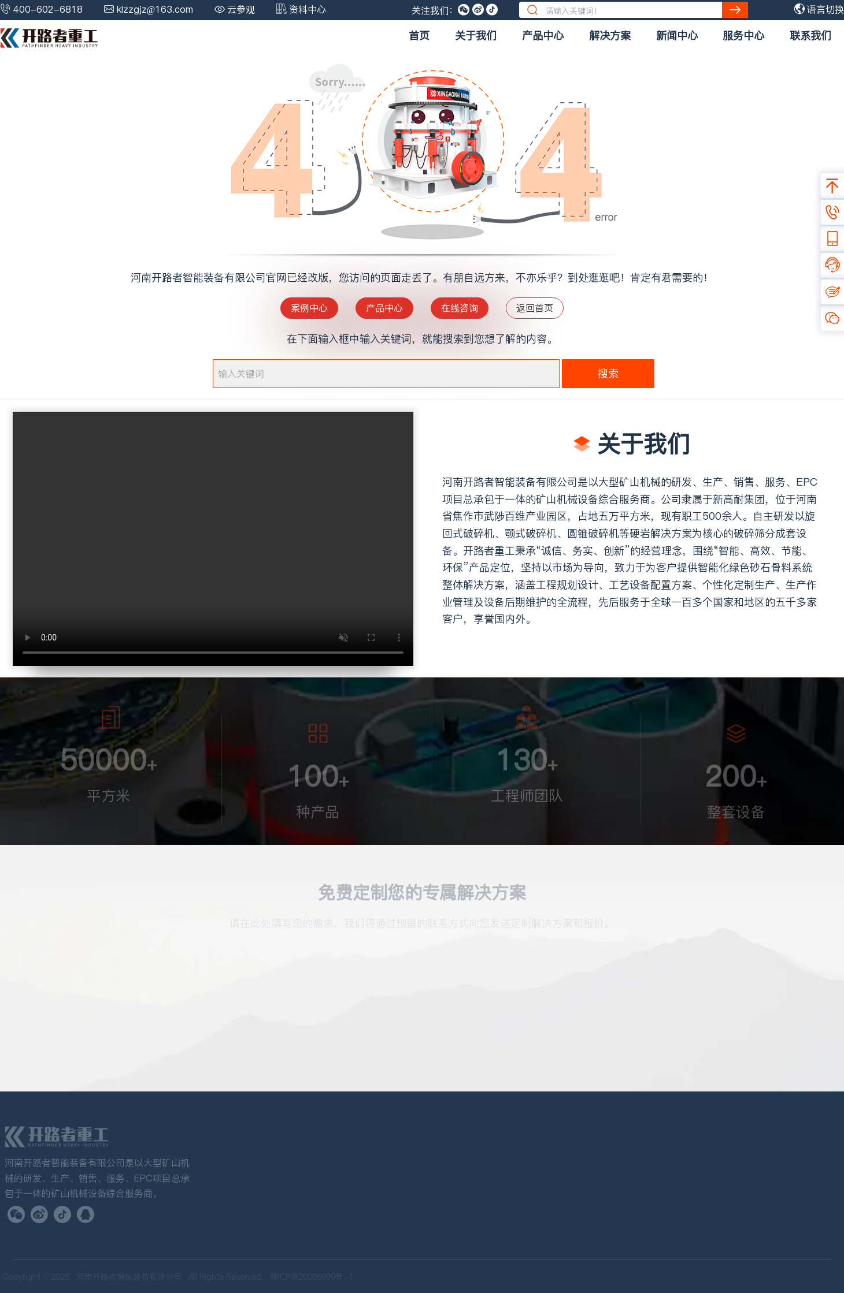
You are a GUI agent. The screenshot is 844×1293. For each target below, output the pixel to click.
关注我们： (435, 10)
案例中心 (309, 307)
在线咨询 (459, 307)
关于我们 (476, 35)
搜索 (608, 373)
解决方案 (610, 35)
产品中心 (543, 35)
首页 (419, 35)
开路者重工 (489, 550)
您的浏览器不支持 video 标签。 (213, 539)
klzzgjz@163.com (155, 9)
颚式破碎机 (531, 533)
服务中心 (743, 35)
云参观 (241, 9)
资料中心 (307, 9)
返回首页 (534, 307)
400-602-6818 (48, 9)
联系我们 (810, 35)
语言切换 (819, 9)
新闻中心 (677, 35)
